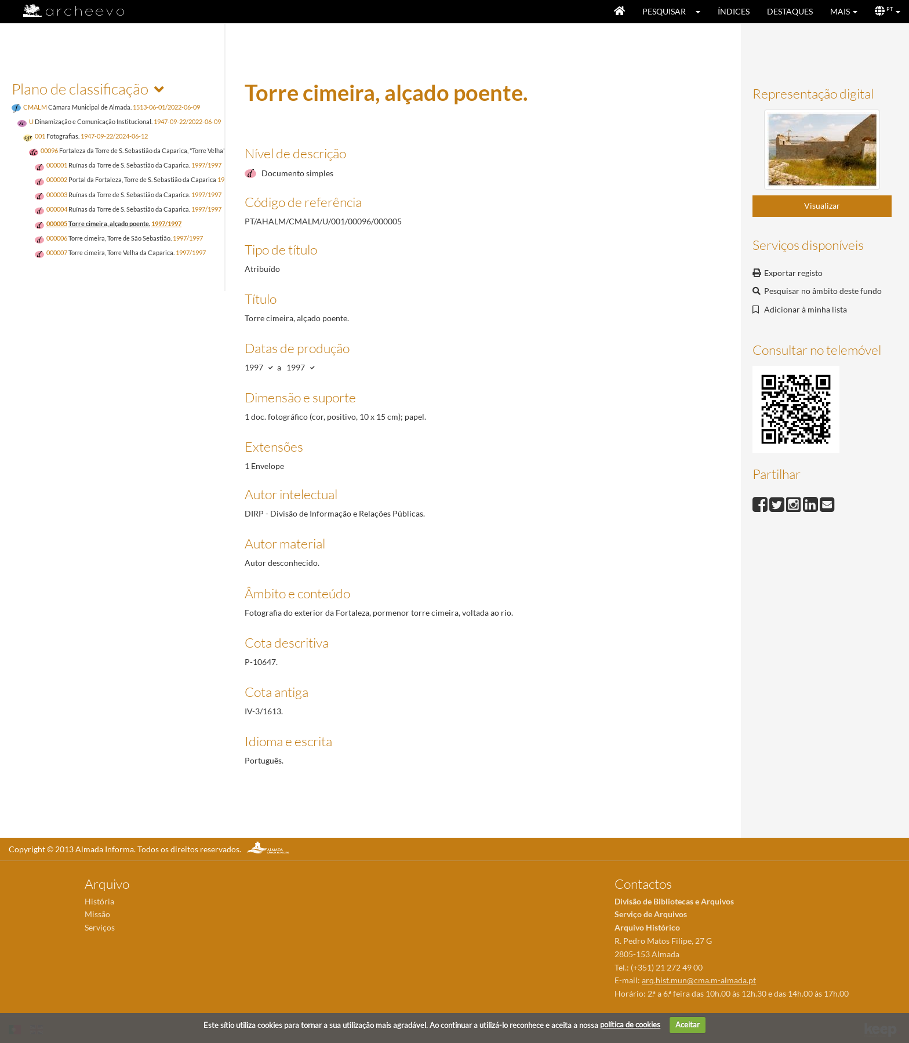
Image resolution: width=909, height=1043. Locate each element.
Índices (734, 11)
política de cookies (630, 1024)
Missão (97, 914)
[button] (702, 11)
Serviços (100, 927)
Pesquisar (664, 11)
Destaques (790, 11)
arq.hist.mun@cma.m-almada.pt (699, 980)
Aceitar (687, 1024)
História (99, 901)
